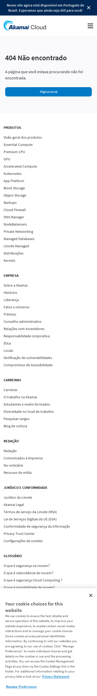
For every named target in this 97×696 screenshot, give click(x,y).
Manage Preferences (21, 686)
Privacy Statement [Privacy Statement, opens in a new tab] (55, 676)
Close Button (89, 8)
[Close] (90, 595)
